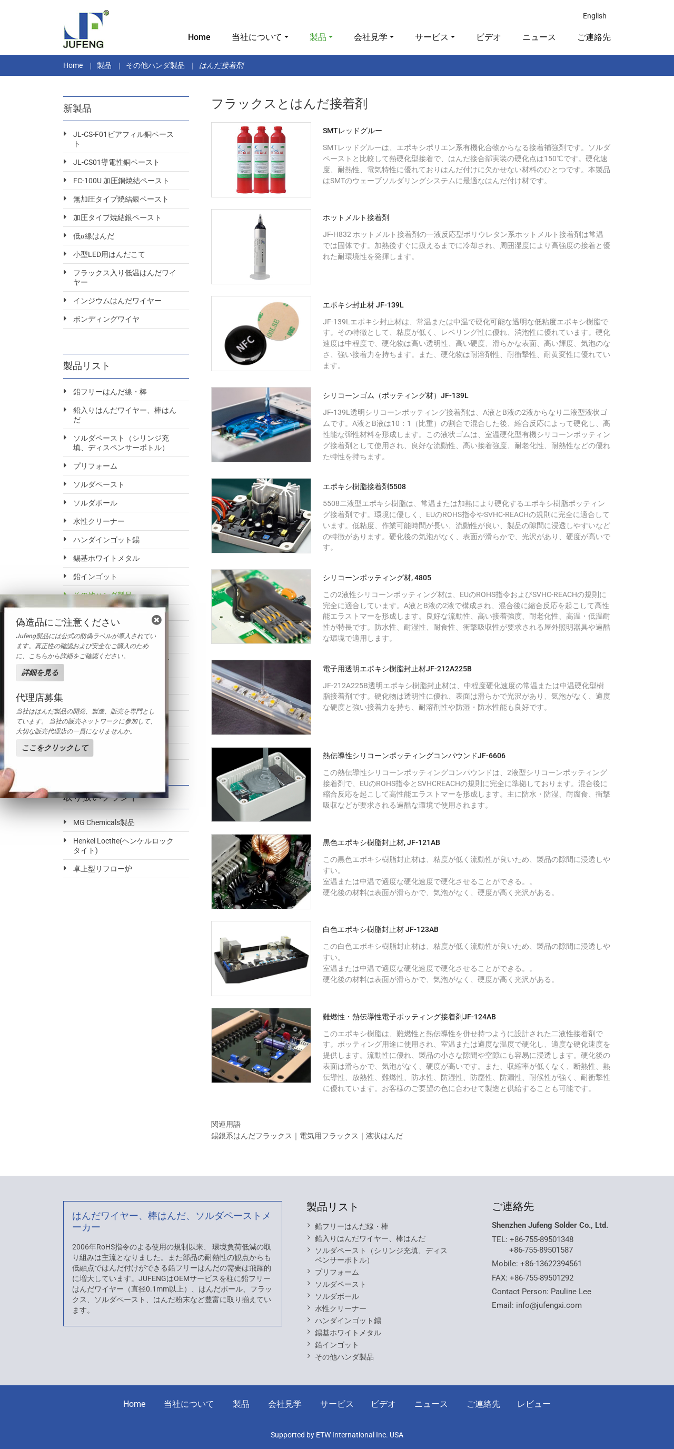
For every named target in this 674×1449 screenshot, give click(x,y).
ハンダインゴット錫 (106, 539)
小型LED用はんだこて (109, 254)
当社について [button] (257, 37)
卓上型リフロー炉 (102, 869)
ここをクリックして (55, 747)
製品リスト (332, 1207)
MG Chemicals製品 (104, 822)
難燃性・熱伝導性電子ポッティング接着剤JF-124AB (409, 1017)
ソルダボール (95, 503)
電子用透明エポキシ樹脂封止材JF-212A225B (397, 668)
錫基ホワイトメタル (106, 558)
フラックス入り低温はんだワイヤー (124, 277)
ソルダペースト (99, 484)
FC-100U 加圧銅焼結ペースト (121, 180)
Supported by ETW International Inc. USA (337, 1435)
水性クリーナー (99, 521)
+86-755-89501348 (541, 1239)
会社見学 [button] (371, 37)
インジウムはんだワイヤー (117, 300)
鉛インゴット (95, 576)
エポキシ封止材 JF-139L (363, 305)
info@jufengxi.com (549, 1305)
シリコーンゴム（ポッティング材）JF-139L (396, 395)
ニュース (539, 37)
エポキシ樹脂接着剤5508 (364, 486)
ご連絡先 (594, 37)
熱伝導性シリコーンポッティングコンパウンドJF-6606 (414, 755)
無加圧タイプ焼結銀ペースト (121, 199)
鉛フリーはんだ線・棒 (110, 392)
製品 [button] (318, 37)
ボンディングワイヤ (106, 319)
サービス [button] (432, 37)
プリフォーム (95, 466)
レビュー (534, 1404)
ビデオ (488, 37)
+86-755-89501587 (541, 1250)
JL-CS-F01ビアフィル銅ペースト (123, 139)
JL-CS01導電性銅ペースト (116, 162)
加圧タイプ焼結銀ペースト (117, 217)
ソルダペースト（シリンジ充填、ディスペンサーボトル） (121, 443)
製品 (104, 65)
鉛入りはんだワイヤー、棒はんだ (124, 415)
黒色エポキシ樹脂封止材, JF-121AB (381, 842)
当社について (189, 1404)
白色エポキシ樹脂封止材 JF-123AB (381, 929)
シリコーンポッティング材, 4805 (377, 577)
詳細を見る (40, 672)
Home (199, 37)
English (595, 16)
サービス (337, 1404)
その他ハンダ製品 (155, 65)
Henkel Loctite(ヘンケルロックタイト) (123, 846)
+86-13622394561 (551, 1263)
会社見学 (285, 1404)
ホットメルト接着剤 (356, 217)
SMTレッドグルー (352, 130)
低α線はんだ (93, 236)
